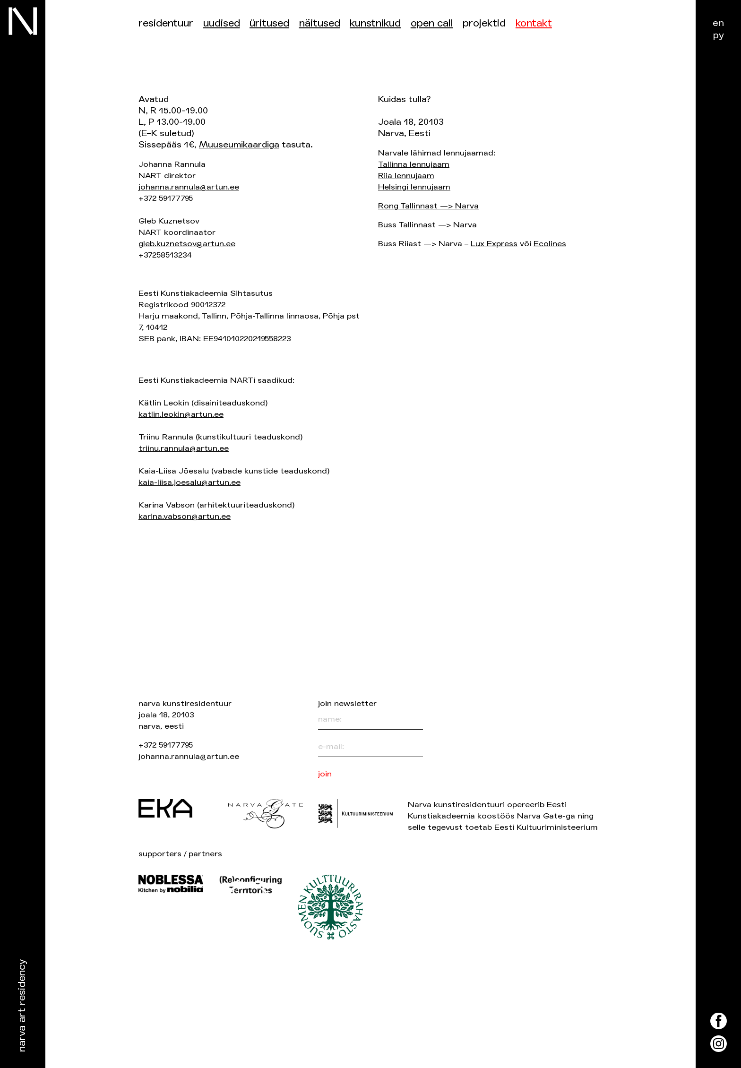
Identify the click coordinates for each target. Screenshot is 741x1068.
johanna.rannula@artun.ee (188, 186)
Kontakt (534, 23)
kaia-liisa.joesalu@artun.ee (189, 482)
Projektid (484, 23)
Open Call (432, 23)
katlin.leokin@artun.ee (181, 414)
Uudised (221, 23)
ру (718, 35)
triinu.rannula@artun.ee (183, 448)
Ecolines (550, 243)
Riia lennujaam (406, 175)
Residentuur (165, 23)
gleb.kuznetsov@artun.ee (186, 243)
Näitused (319, 23)
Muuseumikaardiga (239, 144)
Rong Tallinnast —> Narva (428, 205)
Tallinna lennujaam (413, 164)
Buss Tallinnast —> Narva (427, 224)
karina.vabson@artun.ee (184, 516)
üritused (269, 23)
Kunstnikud (375, 23)
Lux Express (494, 243)
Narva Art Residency (22, 1005)
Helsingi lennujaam (414, 186)
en (718, 22)
